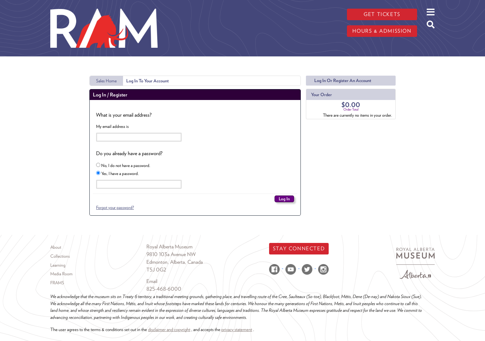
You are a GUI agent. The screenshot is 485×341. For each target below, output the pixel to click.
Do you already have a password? (129, 153)
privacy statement (236, 329)
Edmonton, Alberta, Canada (174, 262)
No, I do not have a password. (123, 165)
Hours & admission (381, 31)
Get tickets (382, 14)
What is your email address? (124, 115)
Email (151, 281)
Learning (57, 265)
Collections (60, 256)
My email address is (112, 126)
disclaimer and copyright (169, 329)
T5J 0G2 (156, 270)
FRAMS (57, 282)
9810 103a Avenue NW (171, 254)
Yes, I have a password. (117, 173)
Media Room (61, 273)
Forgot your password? (115, 207)
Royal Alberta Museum (169, 247)
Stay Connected (299, 248)
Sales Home (106, 80)
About (55, 247)
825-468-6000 (163, 289)
